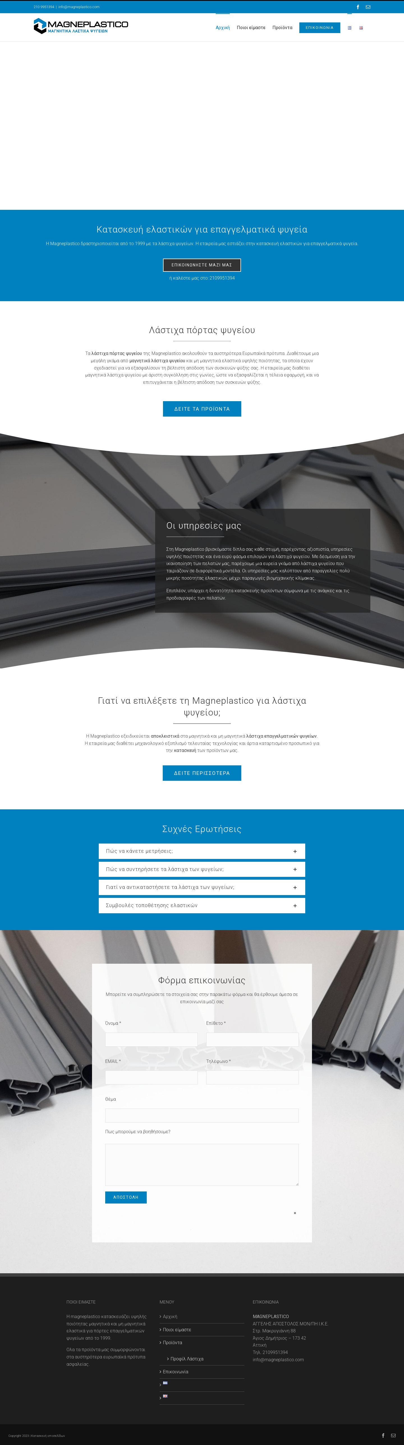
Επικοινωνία (175, 1371)
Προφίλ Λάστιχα (187, 1359)
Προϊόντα (172, 1342)
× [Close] (295, 1213)
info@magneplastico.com (79, 7)
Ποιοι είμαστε (177, 1329)
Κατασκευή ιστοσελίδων (48, 1436)
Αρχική (170, 1316)
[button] (202, 851)
